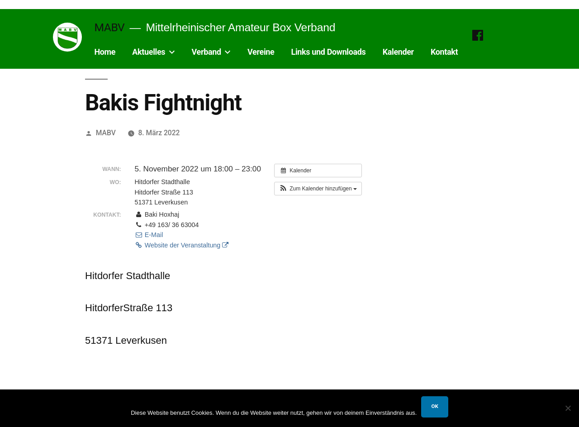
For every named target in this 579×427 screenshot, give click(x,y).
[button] (318, 188)
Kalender (398, 52)
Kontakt (444, 52)
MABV (109, 27)
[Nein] (567, 408)
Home (104, 52)
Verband (206, 52)
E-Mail (148, 234)
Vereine (260, 52)
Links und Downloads (328, 52)
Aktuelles (148, 52)
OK (434, 406)
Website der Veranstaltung (181, 245)
